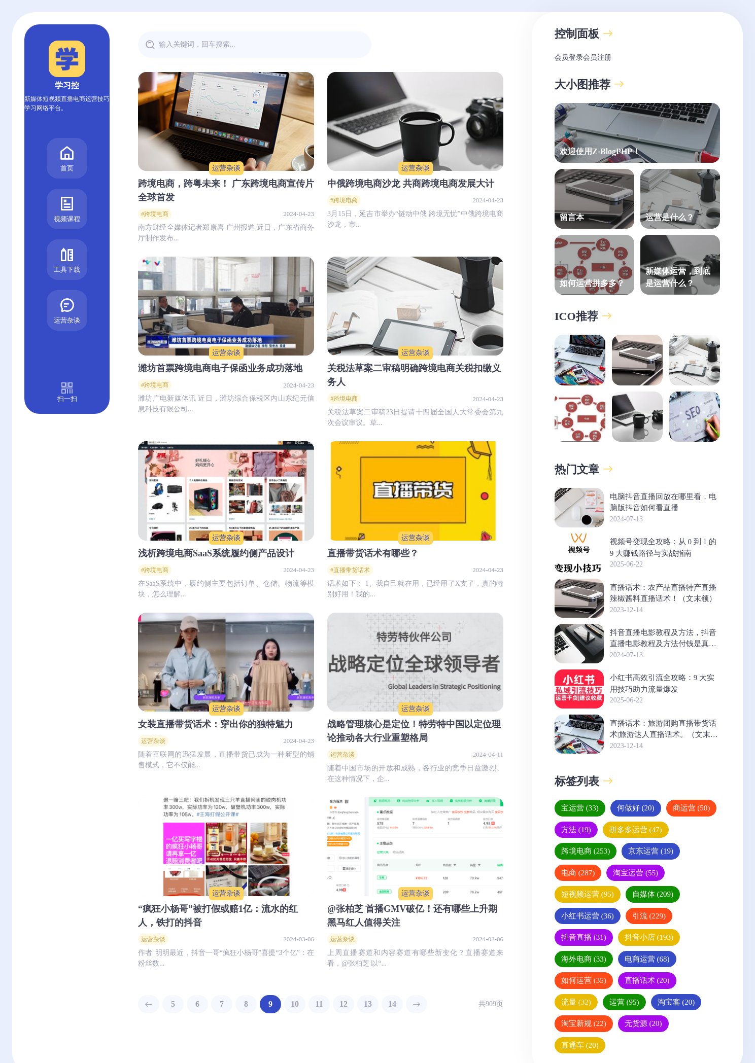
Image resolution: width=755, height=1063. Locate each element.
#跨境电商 (154, 214)
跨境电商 (585, 851)
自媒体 (652, 894)
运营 (624, 1002)
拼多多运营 (635, 830)
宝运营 (580, 808)
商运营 (691, 808)
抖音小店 (649, 937)
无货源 (643, 1023)
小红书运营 (587, 916)
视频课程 (67, 182)
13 (368, 1004)
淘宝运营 (635, 873)
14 (392, 1004)
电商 (578, 873)
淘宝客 (676, 1002)
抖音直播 (583, 937)
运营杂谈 (67, 284)
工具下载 (67, 233)
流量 (576, 1002)
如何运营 (583, 980)
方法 (576, 830)
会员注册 (597, 57)
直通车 (580, 1045)
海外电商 (583, 959)
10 (295, 1004)
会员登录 (569, 57)
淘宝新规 (583, 1023)
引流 (649, 916)
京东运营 (650, 851)
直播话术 (647, 980)
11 (319, 1004)
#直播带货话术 (350, 570)
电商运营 (647, 959)
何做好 (636, 808)
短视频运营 (587, 894)
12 (343, 1004)
